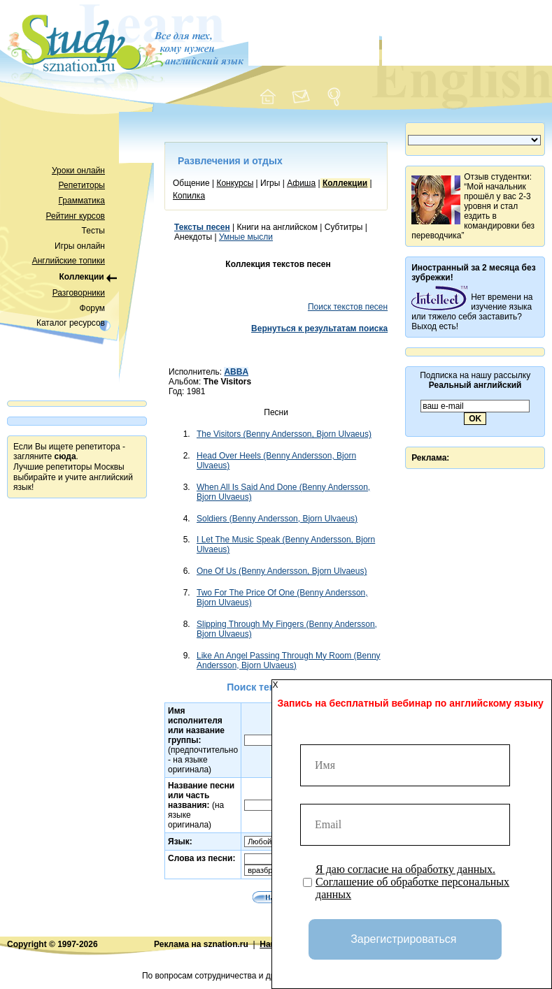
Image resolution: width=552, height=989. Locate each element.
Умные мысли (246, 237)
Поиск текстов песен (348, 307)
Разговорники (78, 293)
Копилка (189, 196)
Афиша (301, 183)
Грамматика (82, 200)
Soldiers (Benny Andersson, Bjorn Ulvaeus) (277, 519)
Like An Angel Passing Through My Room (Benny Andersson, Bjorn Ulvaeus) (289, 660)
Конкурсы (234, 183)
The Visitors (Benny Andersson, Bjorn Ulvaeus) (284, 434)
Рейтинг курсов (76, 216)
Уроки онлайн (78, 170)
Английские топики (68, 261)
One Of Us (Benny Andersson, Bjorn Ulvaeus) (282, 571)
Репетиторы (82, 185)
